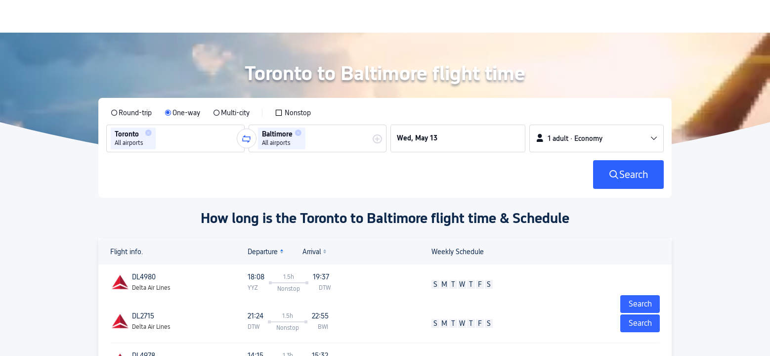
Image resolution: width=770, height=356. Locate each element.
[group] (175, 138)
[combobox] (161, 138)
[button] (148, 133)
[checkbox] (292, 113)
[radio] (131, 113)
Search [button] (640, 323)
